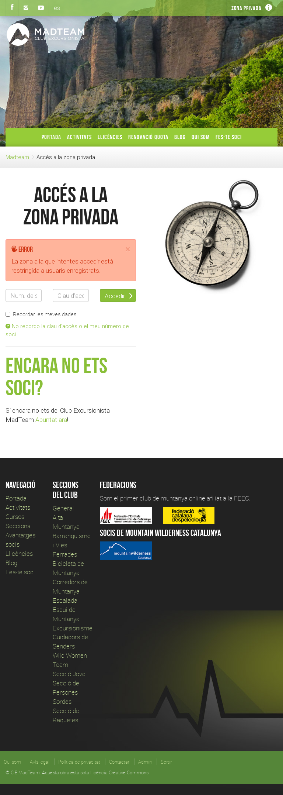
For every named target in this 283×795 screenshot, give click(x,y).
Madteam (17, 157)
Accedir (119, 296)
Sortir (166, 761)
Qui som (201, 137)
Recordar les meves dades (41, 314)
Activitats (79, 137)
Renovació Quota (148, 137)
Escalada (65, 600)
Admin (145, 761)
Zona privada (246, 8)
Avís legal (39, 761)
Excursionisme (72, 628)
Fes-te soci (229, 137)
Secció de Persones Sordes (66, 692)
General (63, 508)
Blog (180, 137)
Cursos (15, 516)
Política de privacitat (79, 761)
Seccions (18, 526)
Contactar (119, 761)
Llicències (110, 137)
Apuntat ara (51, 420)
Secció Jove (69, 674)
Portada (51, 137)
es (57, 7)
